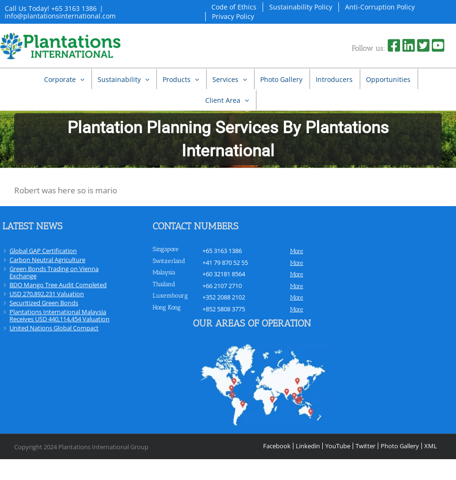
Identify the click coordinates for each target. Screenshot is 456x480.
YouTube (337, 446)
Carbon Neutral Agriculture (47, 259)
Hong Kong (167, 307)
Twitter (365, 446)
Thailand (164, 284)
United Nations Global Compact (54, 328)
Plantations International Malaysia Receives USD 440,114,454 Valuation (59, 315)
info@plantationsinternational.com (60, 15)
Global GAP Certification (43, 250)
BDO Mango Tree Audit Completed (58, 285)
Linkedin (308, 446)
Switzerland (169, 260)
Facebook (277, 446)
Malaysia (164, 272)
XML (430, 446)
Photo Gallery (400, 446)
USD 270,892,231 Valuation (46, 294)
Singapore (166, 249)
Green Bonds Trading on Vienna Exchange (54, 272)
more (296, 250)
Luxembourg (170, 295)
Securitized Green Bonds (43, 303)
